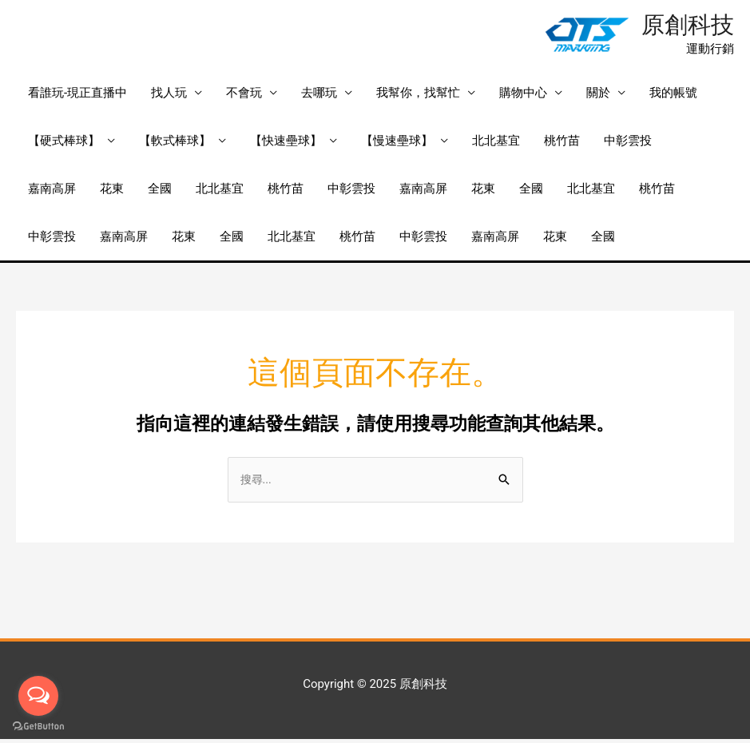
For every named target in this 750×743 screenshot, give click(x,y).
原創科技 (684, 27)
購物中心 (523, 96)
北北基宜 (496, 144)
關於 (598, 96)
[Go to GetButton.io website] (38, 726)
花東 (112, 192)
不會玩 (244, 96)
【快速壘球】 (286, 144)
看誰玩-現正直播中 (77, 96)
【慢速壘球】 (397, 144)
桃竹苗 (562, 144)
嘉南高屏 (52, 192)
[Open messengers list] (38, 696)
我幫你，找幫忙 (418, 96)
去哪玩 (319, 96)
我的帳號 (673, 96)
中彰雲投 (628, 144)
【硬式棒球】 (64, 144)
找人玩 (169, 96)
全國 (160, 192)
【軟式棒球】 (175, 144)
